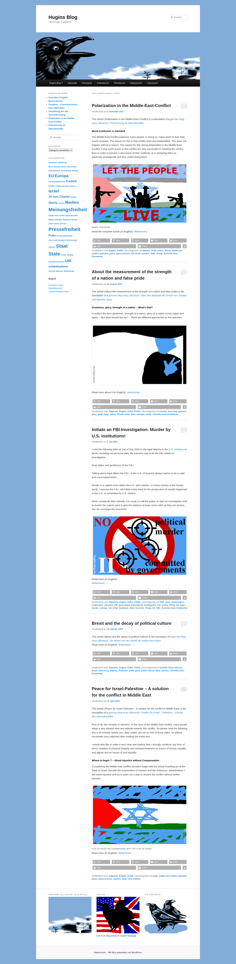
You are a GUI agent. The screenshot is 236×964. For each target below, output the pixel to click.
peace (112, 253)
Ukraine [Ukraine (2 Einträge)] (70, 255)
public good (134, 670)
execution (108, 605)
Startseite (72, 83)
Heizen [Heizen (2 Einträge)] (73, 186)
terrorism (139, 608)
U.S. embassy (176, 449)
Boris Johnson (175, 668)
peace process (123, 253)
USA (158, 608)
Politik (120, 250)
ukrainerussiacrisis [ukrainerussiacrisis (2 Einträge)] (56, 262)
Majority (114, 670)
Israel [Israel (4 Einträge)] (54, 191)
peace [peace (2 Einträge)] (51, 224)
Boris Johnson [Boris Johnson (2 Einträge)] (55, 167)
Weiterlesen (142, 231)
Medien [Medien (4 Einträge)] (72, 202)
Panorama (87, 83)
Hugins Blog (63, 17)
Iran (159, 605)
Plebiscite (123, 670)
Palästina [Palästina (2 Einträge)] (67, 220)
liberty (168, 250)
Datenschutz (136, 83)
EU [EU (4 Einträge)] (51, 176)
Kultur (130, 411)
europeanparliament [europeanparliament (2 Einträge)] (57, 182)
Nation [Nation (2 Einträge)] (51, 220)
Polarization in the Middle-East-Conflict (131, 105)
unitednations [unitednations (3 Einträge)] (58, 266)
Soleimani (123, 608)
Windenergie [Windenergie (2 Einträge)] (69, 271)
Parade (120, 414)
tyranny (165, 670)
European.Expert (56, 285)
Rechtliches (119, 83)
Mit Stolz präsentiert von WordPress (125, 952)
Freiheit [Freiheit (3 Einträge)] (71, 181)
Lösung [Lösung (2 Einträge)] (61, 203)
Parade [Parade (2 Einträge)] (74, 220)
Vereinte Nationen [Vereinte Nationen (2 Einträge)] (56, 271)
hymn (106, 414)
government (124, 605)
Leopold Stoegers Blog (58, 291)
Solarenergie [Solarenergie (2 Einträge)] (71, 240)
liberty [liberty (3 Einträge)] (53, 202)
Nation (113, 414)
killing (172, 605)
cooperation (97, 605)
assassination (177, 602)
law (177, 605)
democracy (103, 670)
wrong (159, 253)
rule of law (136, 253)
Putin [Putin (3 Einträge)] (52, 235)
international (137, 605)
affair (161, 602)
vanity (148, 414)
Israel (153, 250)
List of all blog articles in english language (116, 936)
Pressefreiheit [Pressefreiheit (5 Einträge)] (64, 229)
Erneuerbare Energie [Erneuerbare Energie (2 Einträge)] (69, 171)
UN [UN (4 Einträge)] (68, 261)
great (100, 414)
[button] (101, 240)
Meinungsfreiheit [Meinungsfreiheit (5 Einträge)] (68, 209)
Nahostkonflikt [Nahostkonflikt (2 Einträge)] (72, 215)
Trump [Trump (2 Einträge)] (63, 255)
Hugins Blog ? (56, 83)
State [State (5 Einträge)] (54, 253)
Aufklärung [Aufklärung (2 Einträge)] (62, 163)
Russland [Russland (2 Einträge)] (62, 240)
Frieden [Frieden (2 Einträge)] (52, 186)
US (153, 608)
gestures (182, 411)
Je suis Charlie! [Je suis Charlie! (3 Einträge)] (59, 196)
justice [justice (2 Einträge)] (74, 197)
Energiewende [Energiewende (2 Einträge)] (54, 171)
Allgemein (113, 411)
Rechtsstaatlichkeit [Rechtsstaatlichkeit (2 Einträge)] (64, 236)
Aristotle (163, 668)
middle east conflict (168, 876)
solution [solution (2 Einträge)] (52, 247)
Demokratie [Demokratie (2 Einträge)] (72, 167)
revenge (103, 608)
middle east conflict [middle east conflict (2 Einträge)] (57, 215)
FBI (116, 605)
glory (94, 414)
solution (145, 253)
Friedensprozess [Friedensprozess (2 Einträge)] (62, 186)
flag (175, 411)
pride (127, 414)
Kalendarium (103, 83)
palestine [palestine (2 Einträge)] (58, 220)
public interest (148, 670)
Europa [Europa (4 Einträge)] (62, 176)
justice (160, 250)
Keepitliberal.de (55, 288)
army (167, 602)
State (152, 253)
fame (170, 411)
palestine (104, 253)
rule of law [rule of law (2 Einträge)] (53, 240)
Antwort (134, 879)
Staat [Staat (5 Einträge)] (62, 246)
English (112, 250)
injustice (146, 250)
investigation (150, 605)
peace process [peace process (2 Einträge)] (60, 224)
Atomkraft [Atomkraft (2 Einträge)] (53, 163)
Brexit (94, 670)
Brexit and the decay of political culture (131, 623)
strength (140, 414)
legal (182, 605)
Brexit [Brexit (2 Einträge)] (63, 167)
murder (95, 608)
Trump (148, 608)
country (163, 411)
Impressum (152, 83)
